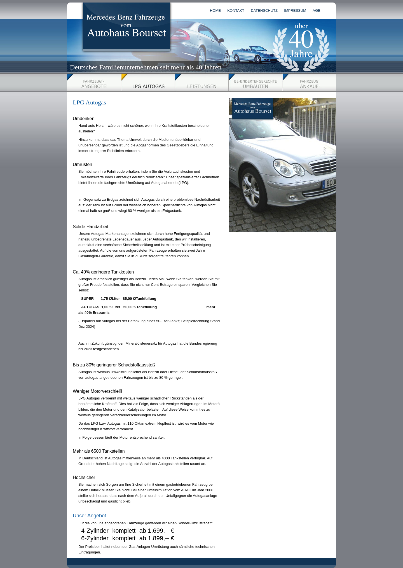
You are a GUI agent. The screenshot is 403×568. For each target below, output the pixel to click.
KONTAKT (235, 10)
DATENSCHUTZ (264, 10)
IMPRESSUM (295, 10)
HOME (215, 10)
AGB (316, 10)
